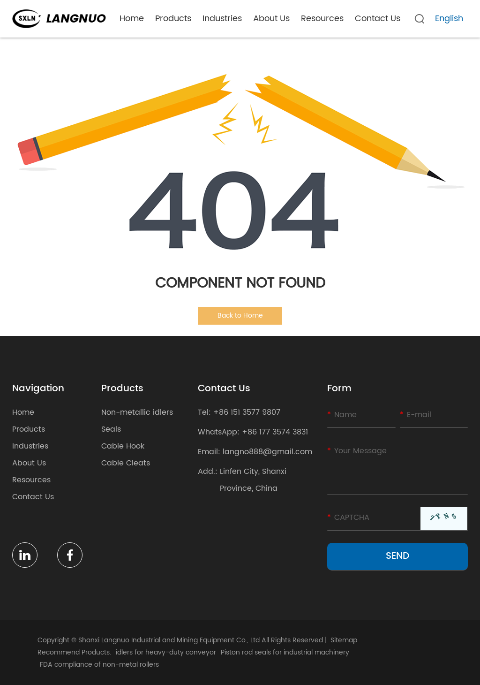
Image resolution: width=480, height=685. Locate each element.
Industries (222, 18)
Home (132, 18)
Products (173, 18)
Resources (322, 18)
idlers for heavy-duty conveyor (166, 652)
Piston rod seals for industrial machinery (285, 652)
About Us (271, 18)
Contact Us (377, 18)
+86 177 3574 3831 (275, 432)
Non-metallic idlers (137, 412)
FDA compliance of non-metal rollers (99, 664)
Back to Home (240, 315)
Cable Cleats (125, 463)
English (449, 18)
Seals (111, 429)
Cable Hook (122, 446)
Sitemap (343, 640)
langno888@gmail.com (267, 452)
